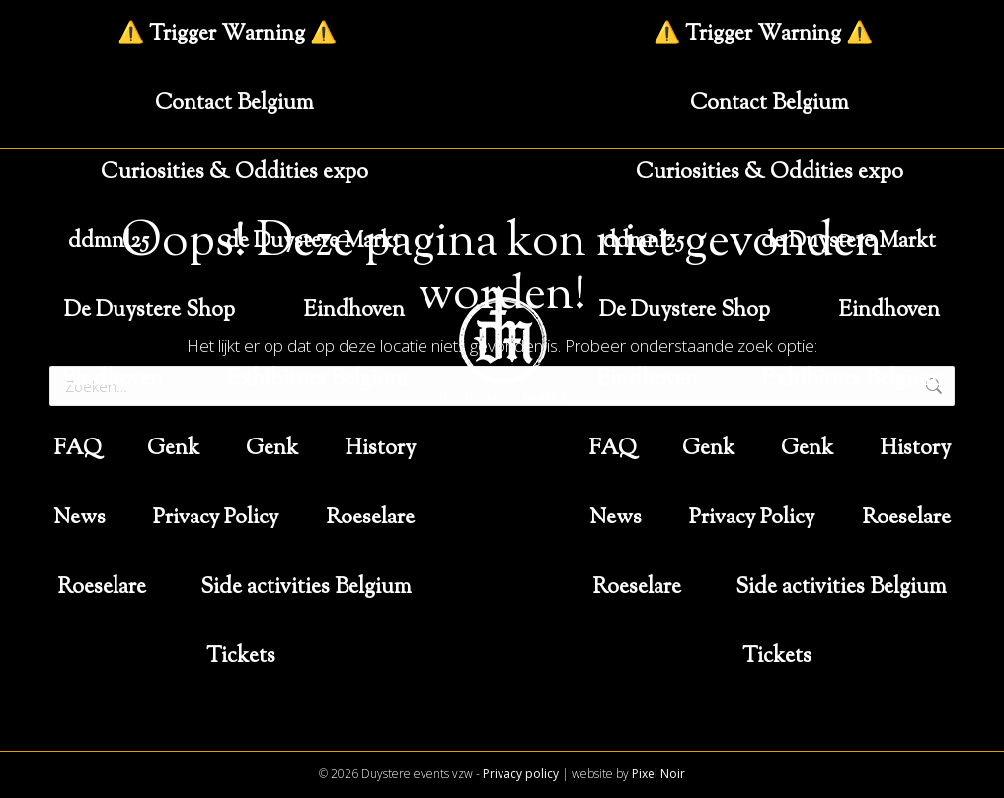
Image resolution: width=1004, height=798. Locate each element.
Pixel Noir (658, 773)
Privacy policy (521, 773)
